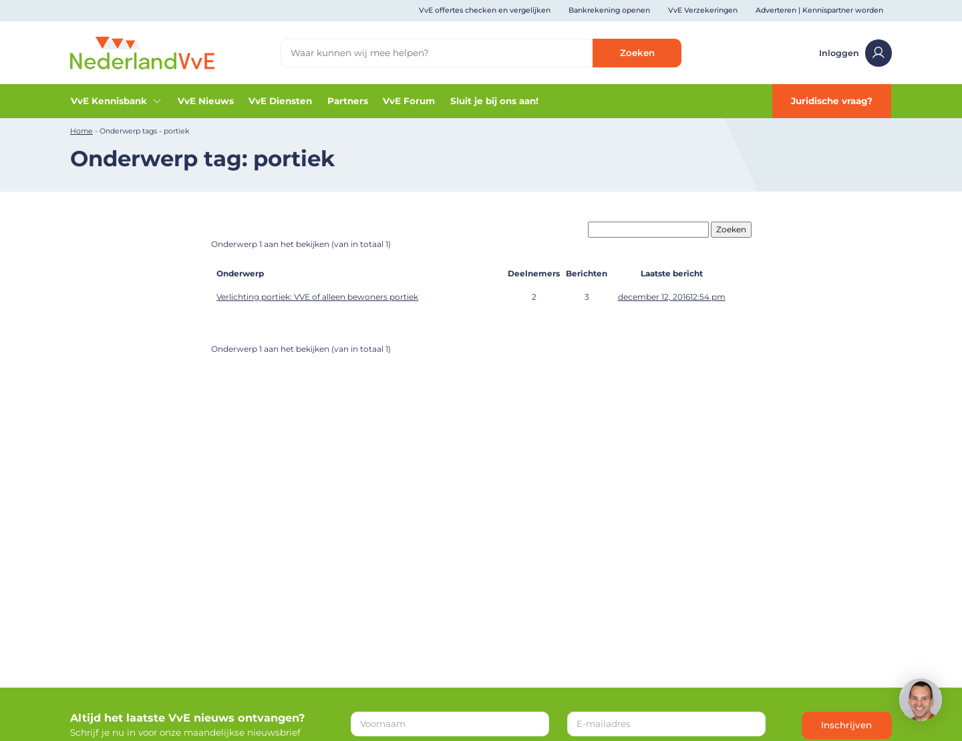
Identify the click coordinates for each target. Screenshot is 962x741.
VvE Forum (409, 100)
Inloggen (856, 53)
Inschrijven (846, 725)
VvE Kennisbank (116, 101)
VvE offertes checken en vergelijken (484, 10)
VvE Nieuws (206, 100)
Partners (347, 100)
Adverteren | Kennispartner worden (819, 10)
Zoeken (637, 52)
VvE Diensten (280, 100)
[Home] (142, 52)
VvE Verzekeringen (703, 10)
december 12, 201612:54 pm (672, 297)
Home (81, 131)
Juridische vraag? (831, 100)
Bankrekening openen (609, 10)
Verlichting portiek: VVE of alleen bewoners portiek (317, 297)
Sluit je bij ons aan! (494, 100)
